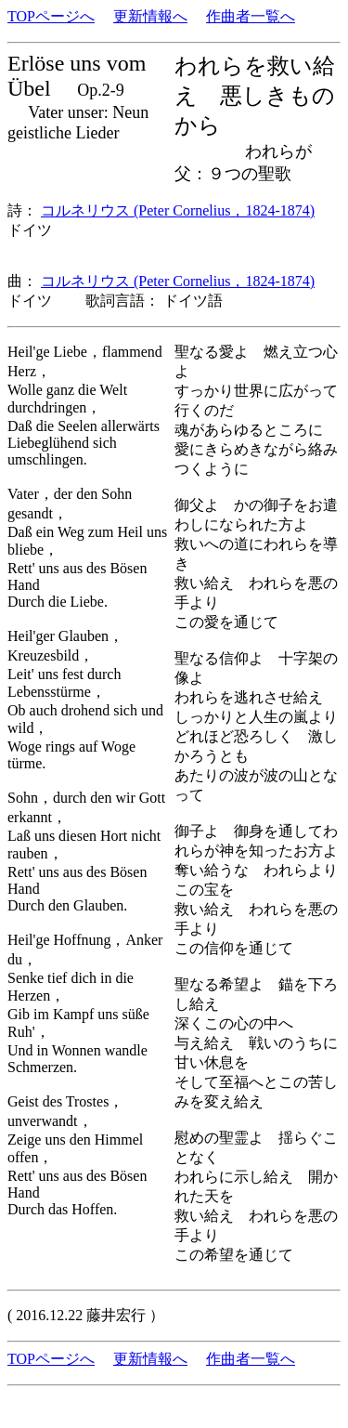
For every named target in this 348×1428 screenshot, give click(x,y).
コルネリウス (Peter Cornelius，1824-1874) (178, 210)
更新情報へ (150, 16)
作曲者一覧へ (250, 16)
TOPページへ (51, 16)
